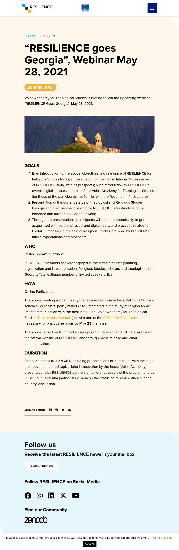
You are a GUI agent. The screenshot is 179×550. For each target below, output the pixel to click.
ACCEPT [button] (89, 543)
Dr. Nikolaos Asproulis (55, 318)
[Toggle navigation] (152, 8)
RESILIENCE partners (120, 318)
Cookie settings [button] (162, 537)
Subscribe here (42, 465)
